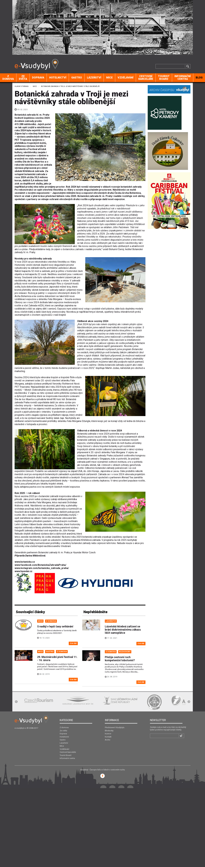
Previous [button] (16, 701)
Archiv (107, 740)
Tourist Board (164, 77)
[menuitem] (8, 77)
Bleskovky (109, 730)
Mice (109, 77)
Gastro (76, 77)
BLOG (199, 77)
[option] (38, 700)
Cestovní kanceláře (145, 77)
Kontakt (108, 737)
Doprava (38, 77)
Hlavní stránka (21, 86)
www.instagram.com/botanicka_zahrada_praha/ (42, 568)
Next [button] (188, 701)
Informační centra (182, 77)
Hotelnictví (57, 77)
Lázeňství (94, 77)
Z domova (8, 77)
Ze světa (23, 77)
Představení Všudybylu (114, 727)
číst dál (73, 643)
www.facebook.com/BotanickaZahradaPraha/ (40, 565)
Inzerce (108, 733)
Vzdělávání (125, 77)
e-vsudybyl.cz (20, 728)
